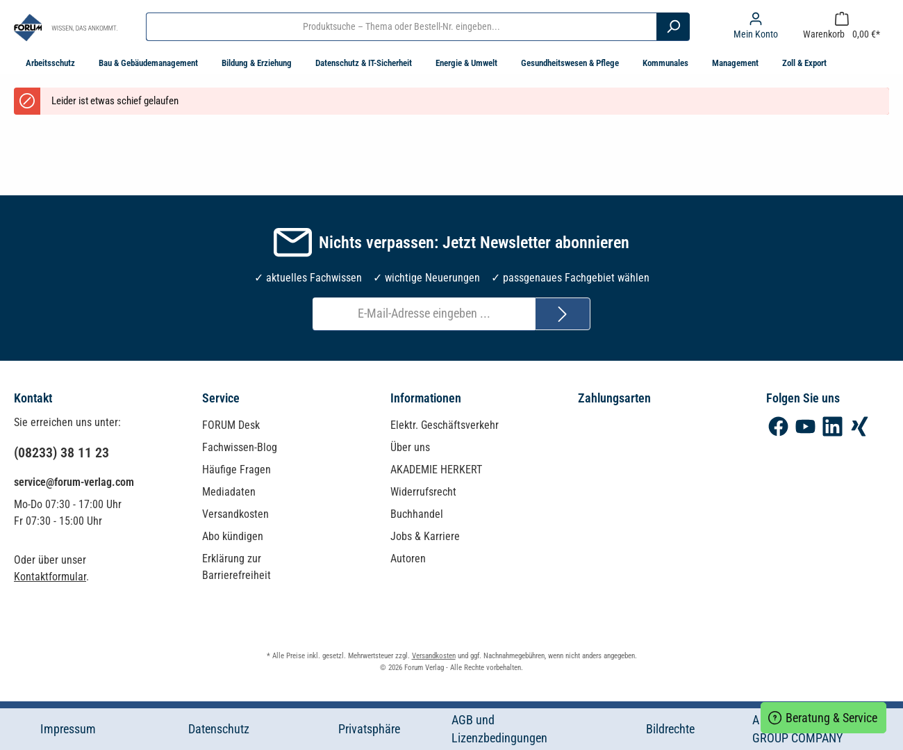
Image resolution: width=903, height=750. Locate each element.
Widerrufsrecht (423, 491)
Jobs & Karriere (425, 536)
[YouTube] (805, 426)
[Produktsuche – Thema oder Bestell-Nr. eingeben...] (401, 26)
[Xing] (859, 426)
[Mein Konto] (755, 26)
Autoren (408, 558)
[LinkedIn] (832, 426)
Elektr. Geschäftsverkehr (444, 425)
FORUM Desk (231, 425)
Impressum (68, 729)
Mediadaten (229, 491)
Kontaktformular (50, 576)
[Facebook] (778, 426)
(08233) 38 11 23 (61, 452)
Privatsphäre (369, 729)
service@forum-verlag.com (74, 482)
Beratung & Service (823, 716)
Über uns (410, 447)
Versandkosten (235, 514)
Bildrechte (670, 729)
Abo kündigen (232, 536)
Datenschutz (218, 729)
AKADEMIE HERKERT (436, 469)
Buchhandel (416, 514)
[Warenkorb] (841, 26)
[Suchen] (673, 26)
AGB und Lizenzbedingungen (499, 729)
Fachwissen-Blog (239, 447)
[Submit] (562, 313)
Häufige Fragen (236, 469)
